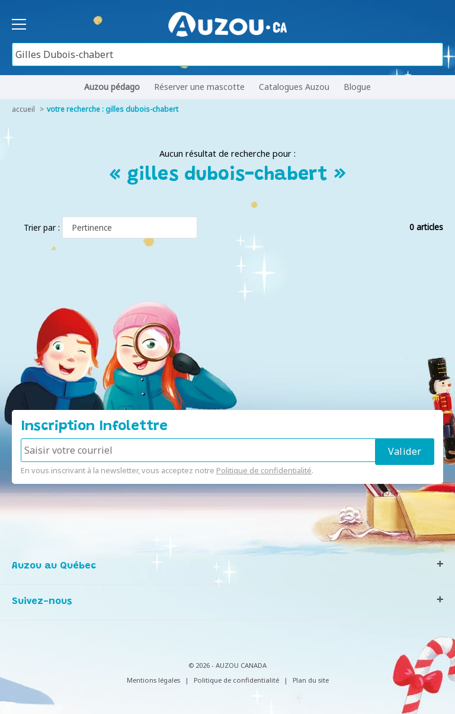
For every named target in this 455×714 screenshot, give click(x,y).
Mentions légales (153, 680)
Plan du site (311, 680)
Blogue (357, 86)
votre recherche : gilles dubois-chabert (112, 109)
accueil (23, 109)
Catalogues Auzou (294, 86)
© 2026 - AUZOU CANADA (227, 665)
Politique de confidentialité (264, 470)
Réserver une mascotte (199, 86)
